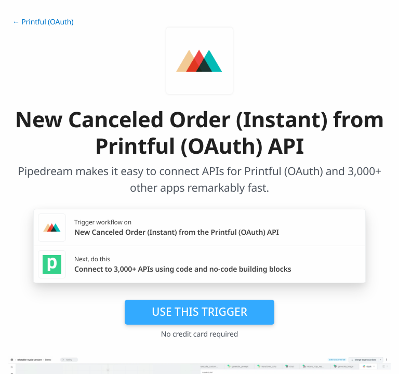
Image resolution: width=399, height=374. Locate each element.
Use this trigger (199, 311)
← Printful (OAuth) (42, 22)
